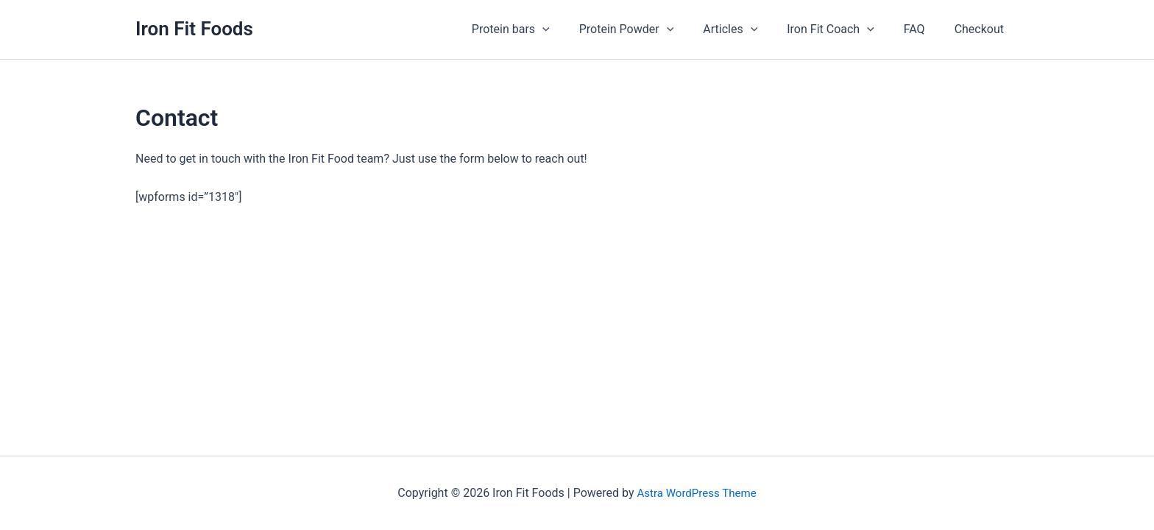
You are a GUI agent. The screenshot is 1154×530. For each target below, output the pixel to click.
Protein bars (543, 29)
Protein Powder (653, 29)
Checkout (982, 29)
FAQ (923, 29)
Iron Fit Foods (194, 29)
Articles (750, 29)
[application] (574, 29)
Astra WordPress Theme (696, 493)
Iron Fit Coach (845, 29)
